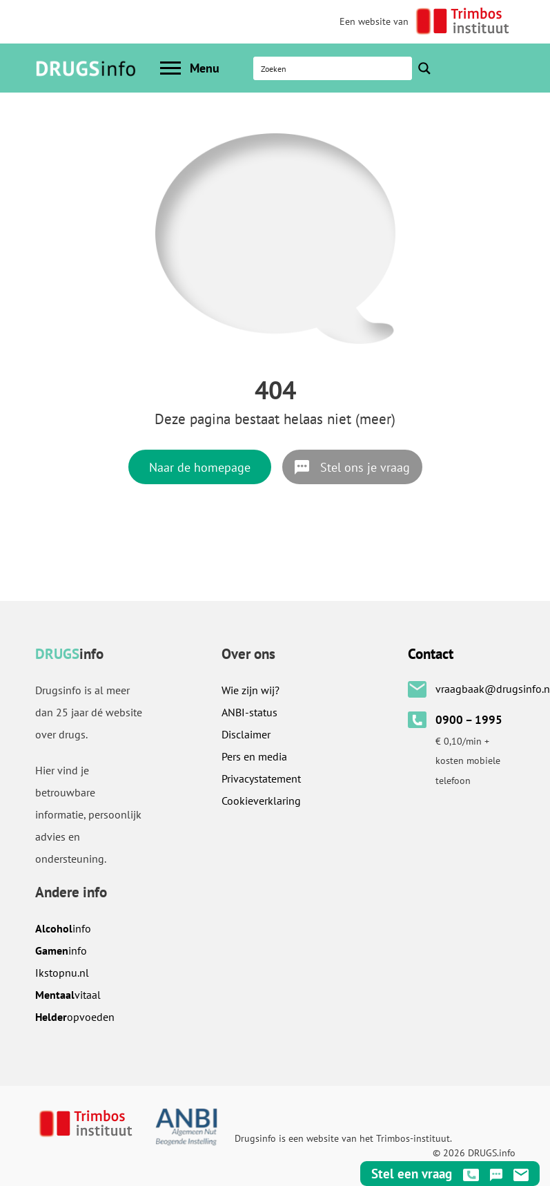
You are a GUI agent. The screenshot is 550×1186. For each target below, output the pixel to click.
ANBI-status (249, 712)
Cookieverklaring (261, 800)
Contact (430, 653)
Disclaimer (246, 734)
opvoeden (75, 1017)
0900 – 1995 (468, 719)
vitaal (68, 995)
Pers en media (254, 756)
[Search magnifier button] (424, 68)
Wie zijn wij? (250, 690)
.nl (62, 972)
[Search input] (333, 68)
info (63, 928)
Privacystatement (261, 778)
